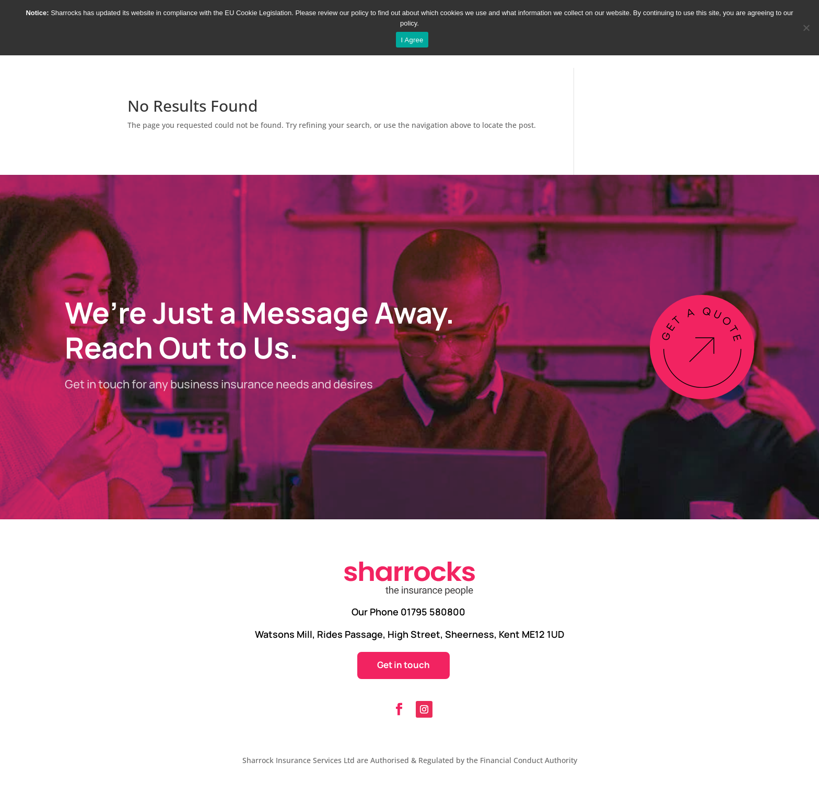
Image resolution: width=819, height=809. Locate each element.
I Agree (412, 40)
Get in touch (403, 665)
